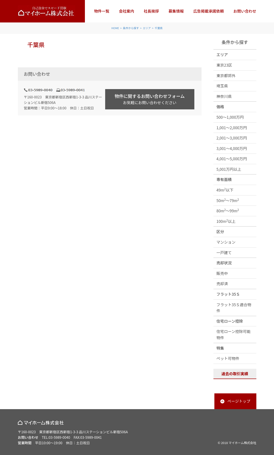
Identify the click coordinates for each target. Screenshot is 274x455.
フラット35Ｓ (228, 294)
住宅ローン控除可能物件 (234, 334)
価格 (220, 106)
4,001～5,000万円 (232, 158)
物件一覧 (101, 11)
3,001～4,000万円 (232, 148)
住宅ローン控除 (230, 321)
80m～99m (228, 211)
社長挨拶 (151, 11)
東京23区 (224, 65)
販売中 (222, 273)
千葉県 (159, 28)
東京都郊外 (226, 75)
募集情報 (176, 11)
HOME (115, 28)
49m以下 (225, 190)
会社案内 (126, 11)
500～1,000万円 (230, 117)
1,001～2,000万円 (232, 127)
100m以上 (226, 221)
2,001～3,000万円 (232, 138)
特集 (220, 348)
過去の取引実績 (234, 373)
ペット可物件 (228, 358)
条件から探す (131, 28)
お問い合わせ (244, 11)
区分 (220, 231)
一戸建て (224, 252)
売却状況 (224, 263)
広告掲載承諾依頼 (208, 11)
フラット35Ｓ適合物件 (234, 308)
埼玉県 (222, 86)
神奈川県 (224, 96)
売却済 (222, 283)
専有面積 (224, 179)
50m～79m (228, 200)
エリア (147, 28)
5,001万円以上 (229, 169)
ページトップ (238, 401)
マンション (226, 242)
